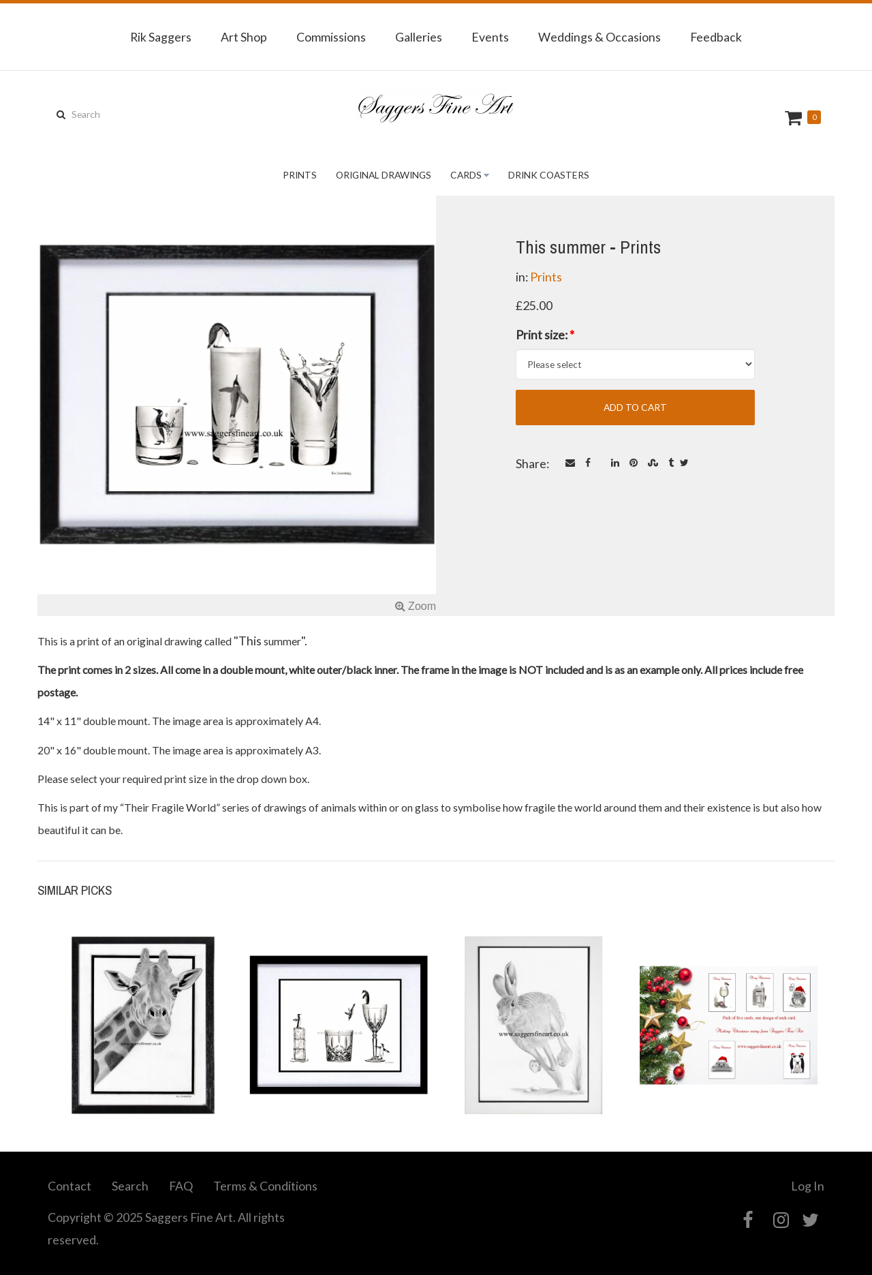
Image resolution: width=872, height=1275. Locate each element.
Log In (807, 1186)
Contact (69, 1186)
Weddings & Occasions (599, 36)
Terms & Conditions (265, 1186)
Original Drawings (383, 175)
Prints (300, 175)
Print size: (545, 334)
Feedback (716, 36)
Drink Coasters (548, 175)
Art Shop (244, 36)
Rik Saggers (160, 36)
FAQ (181, 1186)
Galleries (418, 36)
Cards (466, 175)
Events (490, 36)
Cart (795, 117)
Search (130, 1186)
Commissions (331, 36)
